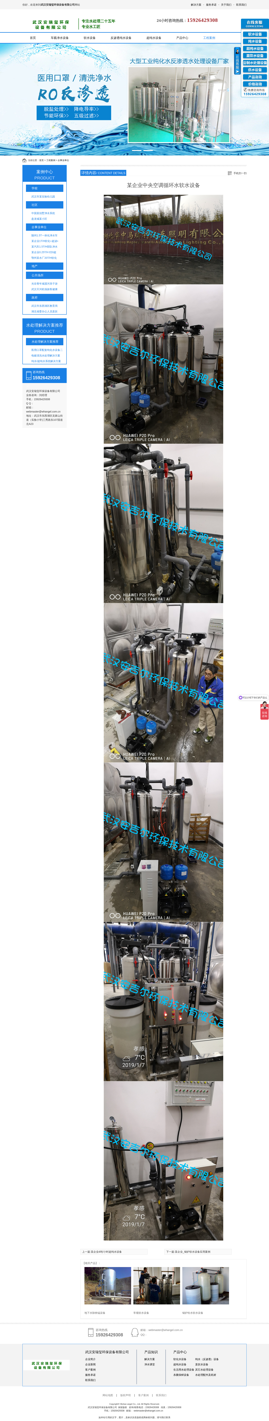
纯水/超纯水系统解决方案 (46, 361)
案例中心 (44, 175)
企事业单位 (63, 160)
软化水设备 (179, 1359)
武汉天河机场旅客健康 (44, 289)
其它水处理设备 (204, 1369)
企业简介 (90, 1359)
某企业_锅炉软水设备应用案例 (192, 1251)
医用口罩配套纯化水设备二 (47, 349)
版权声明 (125, 1395)
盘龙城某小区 (39, 218)
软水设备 (90, 37)
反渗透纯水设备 (121, 37)
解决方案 (196, 4)
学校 (35, 188)
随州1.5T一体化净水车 (44, 235)
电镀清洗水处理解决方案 (45, 355)
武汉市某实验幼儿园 (43, 196)
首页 (33, 37)
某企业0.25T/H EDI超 (43, 252)
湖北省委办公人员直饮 (44, 311)
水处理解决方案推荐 (44, 328)
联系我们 (241, 4)
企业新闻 (90, 1364)
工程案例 (209, 37)
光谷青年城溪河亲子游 (44, 283)
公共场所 (38, 275)
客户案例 (90, 1369)
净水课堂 (149, 1364)
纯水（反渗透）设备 (207, 1359)
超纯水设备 (153, 37)
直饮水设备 (201, 1364)
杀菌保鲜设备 (181, 1374)
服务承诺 (211, 4)
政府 (35, 297)
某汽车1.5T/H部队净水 (44, 246)
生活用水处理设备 (183, 1369)
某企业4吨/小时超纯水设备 (106, 1251)
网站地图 (108, 1395)
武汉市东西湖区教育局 (44, 305)
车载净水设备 (60, 37)
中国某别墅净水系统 (43, 213)
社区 (35, 204)
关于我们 (226, 4)
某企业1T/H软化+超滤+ (44, 241)
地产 (35, 266)
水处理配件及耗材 (205, 1374)
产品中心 (182, 37)
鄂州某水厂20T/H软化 (44, 257)
